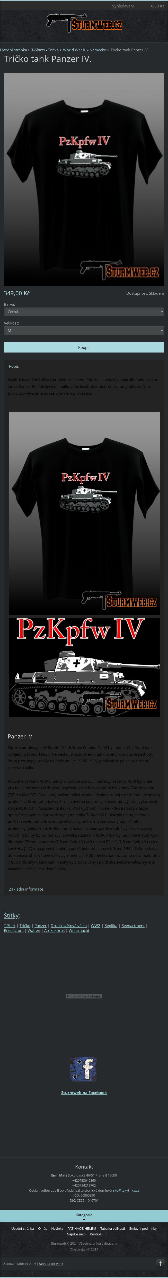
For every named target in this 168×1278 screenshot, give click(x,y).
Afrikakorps (54, 930)
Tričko (25, 925)
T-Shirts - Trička (45, 49)
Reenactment (133, 925)
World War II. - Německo (84, 49)
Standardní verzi (51, 1264)
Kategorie (84, 1217)
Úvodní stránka (13, 49)
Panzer (40, 925)
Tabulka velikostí (112, 1228)
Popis (14, 366)
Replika (110, 925)
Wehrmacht (79, 930)
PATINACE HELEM (81, 1228)
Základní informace (26, 889)
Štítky (11, 915)
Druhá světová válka (69, 925)
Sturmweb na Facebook (84, 1092)
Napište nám (76, 1234)
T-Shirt (9, 925)
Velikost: (11, 322)
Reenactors (13, 930)
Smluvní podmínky (143, 1228)
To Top (160, 1263)
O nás (42, 1228)
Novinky (57, 1228)
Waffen (34, 930)
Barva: (9, 304)
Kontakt (95, 1234)
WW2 (95, 925)
